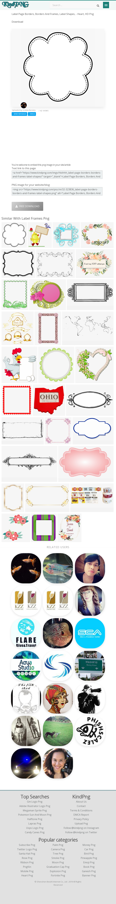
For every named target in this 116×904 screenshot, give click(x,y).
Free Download (27, 206)
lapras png (34, 823)
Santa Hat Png (27, 853)
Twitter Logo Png (27, 849)
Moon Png (58, 862)
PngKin (27, 866)
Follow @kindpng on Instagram (81, 828)
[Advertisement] (58, 139)
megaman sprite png (35, 810)
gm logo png (34, 801)
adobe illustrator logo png (34, 806)
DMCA (32, 114)
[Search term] (75, 5)
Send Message (19, 114)
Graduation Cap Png (58, 866)
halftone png (34, 819)
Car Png (88, 849)
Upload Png (81, 823)
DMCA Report (81, 814)
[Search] (98, 5)
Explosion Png (58, 871)
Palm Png (58, 845)
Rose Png (27, 858)
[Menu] (106, 5)
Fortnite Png (58, 875)
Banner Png (89, 875)
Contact (81, 806)
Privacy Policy (81, 819)
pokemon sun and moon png (35, 814)
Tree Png (58, 853)
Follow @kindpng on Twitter (81, 832)
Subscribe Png (27, 845)
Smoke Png (58, 858)
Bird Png (89, 853)
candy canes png (35, 832)
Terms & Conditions (81, 810)
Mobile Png (27, 871)
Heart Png (27, 875)
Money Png (88, 845)
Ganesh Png (89, 871)
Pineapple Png (89, 858)
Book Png (89, 866)
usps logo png (35, 828)
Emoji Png (89, 862)
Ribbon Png (27, 862)
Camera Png (58, 849)
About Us (81, 801)
